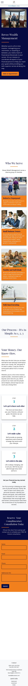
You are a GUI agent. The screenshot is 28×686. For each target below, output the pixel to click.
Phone (3, 563)
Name (3, 544)
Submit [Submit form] (5, 586)
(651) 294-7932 (15, 665)
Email (3, 554)
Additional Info (6, 573)
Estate (14, 685)
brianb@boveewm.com (14, 675)
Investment (14, 683)
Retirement (14, 681)
